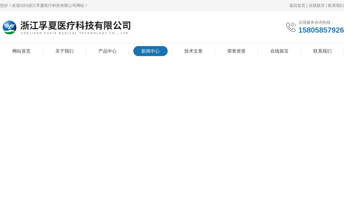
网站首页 (21, 51)
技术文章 (193, 51)
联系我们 (336, 5)
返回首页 (297, 5)
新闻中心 (150, 51)
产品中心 (107, 51)
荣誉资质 (236, 51)
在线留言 (317, 5)
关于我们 (64, 51)
